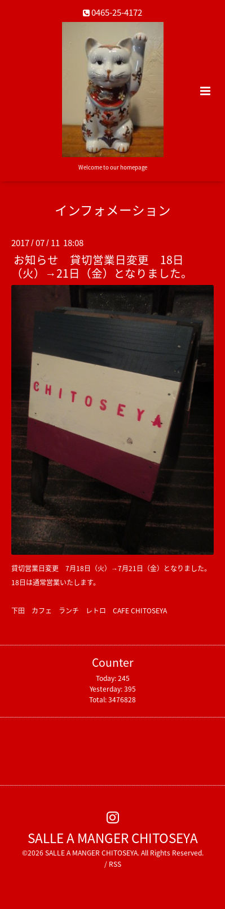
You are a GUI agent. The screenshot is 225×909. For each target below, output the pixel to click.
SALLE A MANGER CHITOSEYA (113, 837)
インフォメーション (113, 209)
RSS (115, 864)
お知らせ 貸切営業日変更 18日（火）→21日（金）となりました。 (101, 265)
